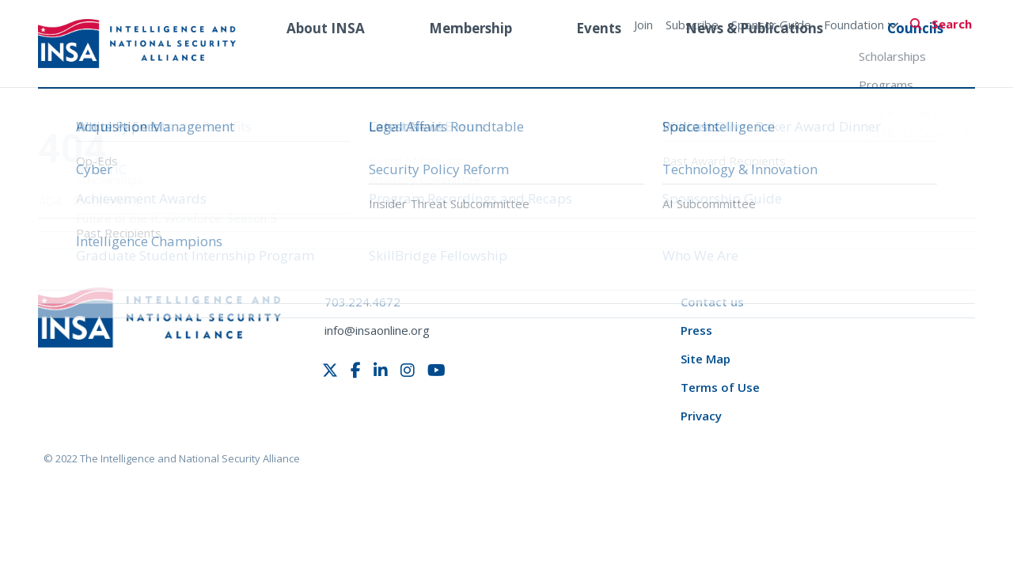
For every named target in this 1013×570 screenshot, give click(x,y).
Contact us (712, 302)
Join (643, 24)
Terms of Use (720, 387)
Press (696, 330)
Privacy (701, 416)
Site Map (705, 359)
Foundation (861, 24)
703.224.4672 (362, 302)
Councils (915, 58)
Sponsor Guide (771, 24)
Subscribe (692, 24)
